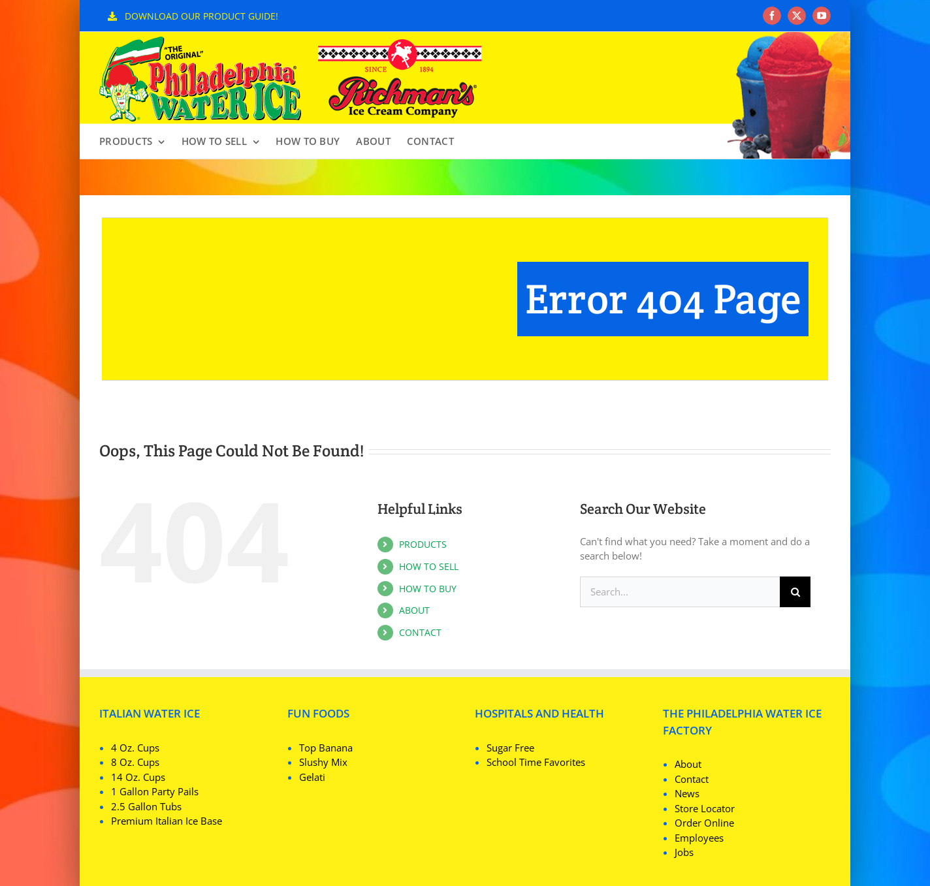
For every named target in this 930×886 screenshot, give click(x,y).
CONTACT (420, 632)
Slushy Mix (323, 761)
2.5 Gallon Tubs (146, 806)
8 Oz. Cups (135, 761)
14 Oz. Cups (138, 776)
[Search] (795, 592)
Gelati (312, 776)
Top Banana (326, 747)
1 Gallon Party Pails (155, 791)
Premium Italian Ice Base (166, 820)
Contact (692, 778)
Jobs (684, 852)
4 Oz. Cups (135, 747)
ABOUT (414, 610)
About (688, 763)
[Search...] (680, 592)
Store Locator (705, 808)
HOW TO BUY (428, 588)
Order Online (704, 822)
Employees (699, 837)
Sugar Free (510, 747)
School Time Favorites (536, 761)
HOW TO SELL (428, 566)
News (687, 793)
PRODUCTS (423, 544)
